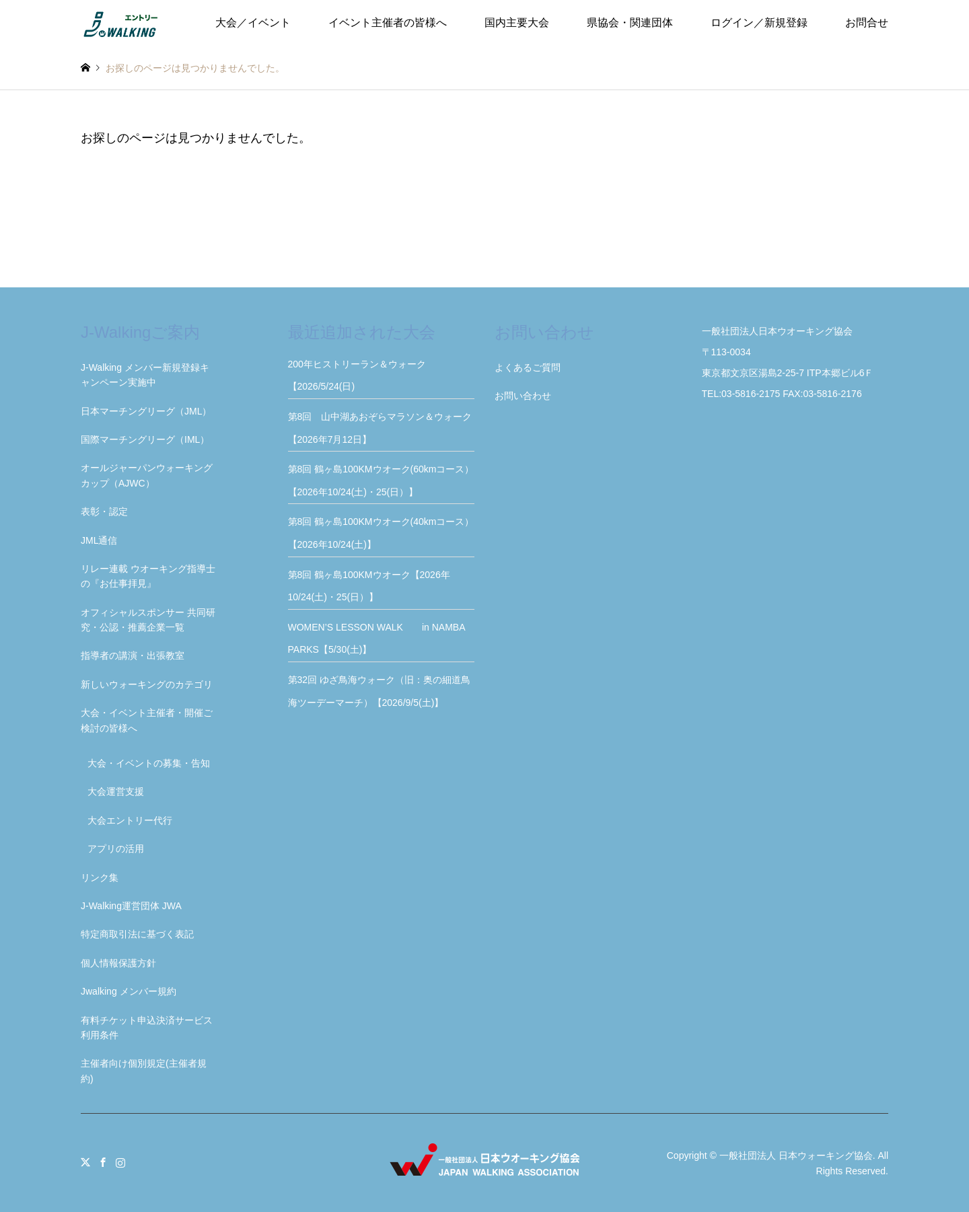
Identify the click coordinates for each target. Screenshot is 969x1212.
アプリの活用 (115, 848)
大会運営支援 (115, 791)
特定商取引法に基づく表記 (137, 934)
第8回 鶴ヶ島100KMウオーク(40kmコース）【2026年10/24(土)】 (381, 533)
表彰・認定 (104, 511)
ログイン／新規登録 (759, 22)
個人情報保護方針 (118, 963)
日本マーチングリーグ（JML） (146, 411)
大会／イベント (253, 22)
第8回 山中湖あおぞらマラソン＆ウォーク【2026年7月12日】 (380, 428)
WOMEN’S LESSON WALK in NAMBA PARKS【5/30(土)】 (381, 638)
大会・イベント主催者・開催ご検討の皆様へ (147, 720)
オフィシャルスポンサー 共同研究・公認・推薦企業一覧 (148, 620)
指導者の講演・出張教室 (132, 655)
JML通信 (99, 540)
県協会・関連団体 (630, 22)
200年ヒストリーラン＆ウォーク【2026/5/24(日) (357, 375)
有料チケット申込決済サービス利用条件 (147, 1027)
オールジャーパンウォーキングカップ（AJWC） (147, 475)
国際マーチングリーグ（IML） (145, 439)
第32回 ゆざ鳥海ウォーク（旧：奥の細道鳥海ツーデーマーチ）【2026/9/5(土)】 (379, 691)
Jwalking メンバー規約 (128, 991)
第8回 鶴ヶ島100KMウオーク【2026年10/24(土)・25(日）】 (369, 586)
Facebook (103, 1162)
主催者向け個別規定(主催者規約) (144, 1070)
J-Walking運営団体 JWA (131, 905)
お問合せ (866, 22)
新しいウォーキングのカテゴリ (147, 684)
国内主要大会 (517, 22)
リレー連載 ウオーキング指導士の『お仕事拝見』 (148, 576)
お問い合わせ (523, 395)
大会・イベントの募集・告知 (148, 763)
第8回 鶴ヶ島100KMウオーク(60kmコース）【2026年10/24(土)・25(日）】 (381, 480)
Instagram (120, 1162)
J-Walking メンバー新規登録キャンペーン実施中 (145, 375)
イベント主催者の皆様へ (387, 22)
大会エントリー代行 (129, 820)
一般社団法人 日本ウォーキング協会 (796, 1155)
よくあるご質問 (528, 367)
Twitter (85, 1162)
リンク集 (99, 877)
